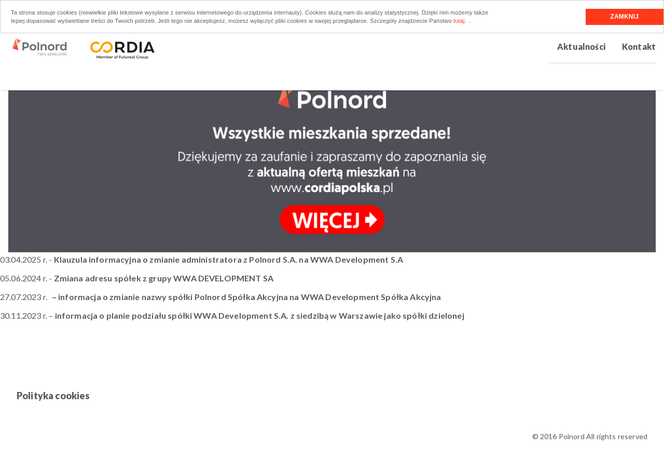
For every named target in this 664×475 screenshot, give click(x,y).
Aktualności (581, 46)
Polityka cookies (53, 395)
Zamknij (625, 16)
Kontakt (639, 46)
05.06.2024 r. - (137, 278)
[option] (332, 153)
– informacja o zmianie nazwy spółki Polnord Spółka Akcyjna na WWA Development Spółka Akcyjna (246, 297)
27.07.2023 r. (23, 297)
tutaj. (459, 21)
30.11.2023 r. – (232, 315)
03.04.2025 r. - (201, 259)
